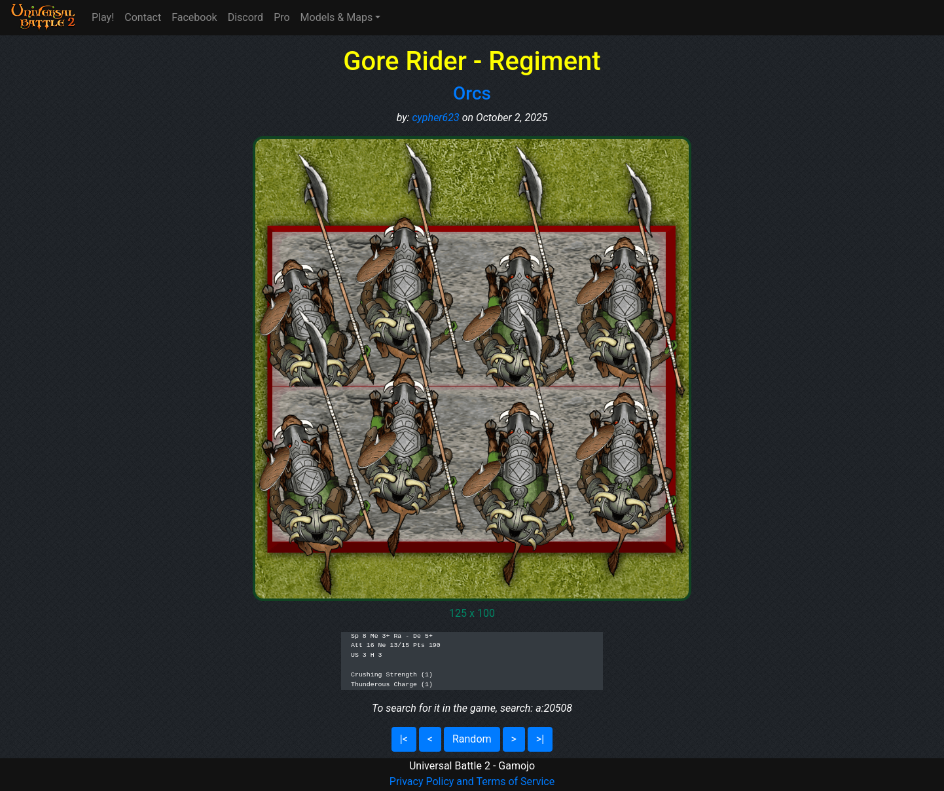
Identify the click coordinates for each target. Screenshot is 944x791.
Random (472, 739)
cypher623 (435, 117)
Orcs (472, 93)
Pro (281, 17)
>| (540, 739)
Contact (142, 17)
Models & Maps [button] (336, 17)
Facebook (194, 17)
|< (404, 739)
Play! (103, 17)
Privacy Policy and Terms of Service (472, 781)
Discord (245, 17)
